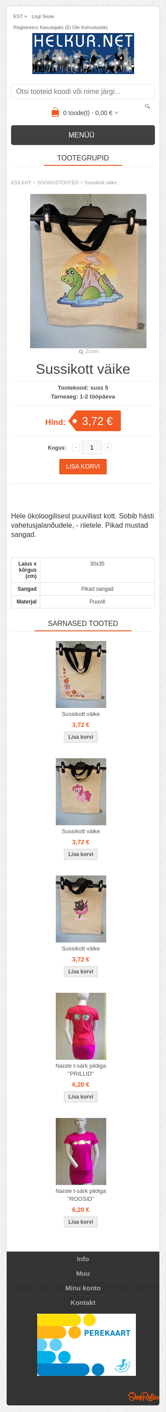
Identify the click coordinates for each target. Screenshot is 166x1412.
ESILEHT (21, 182)
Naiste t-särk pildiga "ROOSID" (80, 1195)
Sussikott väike (101, 182)
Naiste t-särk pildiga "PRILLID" (80, 1069)
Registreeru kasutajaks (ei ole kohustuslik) (60, 27)
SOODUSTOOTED (57, 182)
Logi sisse (42, 16)
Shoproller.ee (143, 1396)
